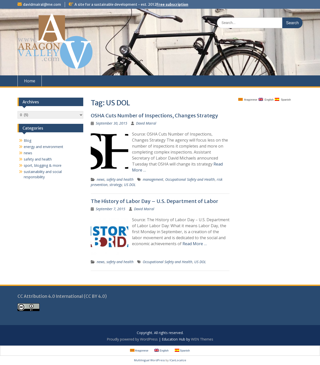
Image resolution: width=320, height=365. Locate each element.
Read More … (194, 243)
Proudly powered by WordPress (132, 339)
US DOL (130, 184)
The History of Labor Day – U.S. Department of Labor (154, 201)
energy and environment (43, 146)
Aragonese (248, 99)
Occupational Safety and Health (190, 179)
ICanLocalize (178, 360)
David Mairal (146, 123)
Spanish (283, 99)
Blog (27, 140)
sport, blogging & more (43, 165)
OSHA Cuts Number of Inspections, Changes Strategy (154, 115)
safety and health (120, 179)
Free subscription (172, 4)
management (153, 179)
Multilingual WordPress (149, 360)
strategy (116, 184)
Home (29, 81)
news (100, 179)
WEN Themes (202, 339)
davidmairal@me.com (42, 4)
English (266, 99)
